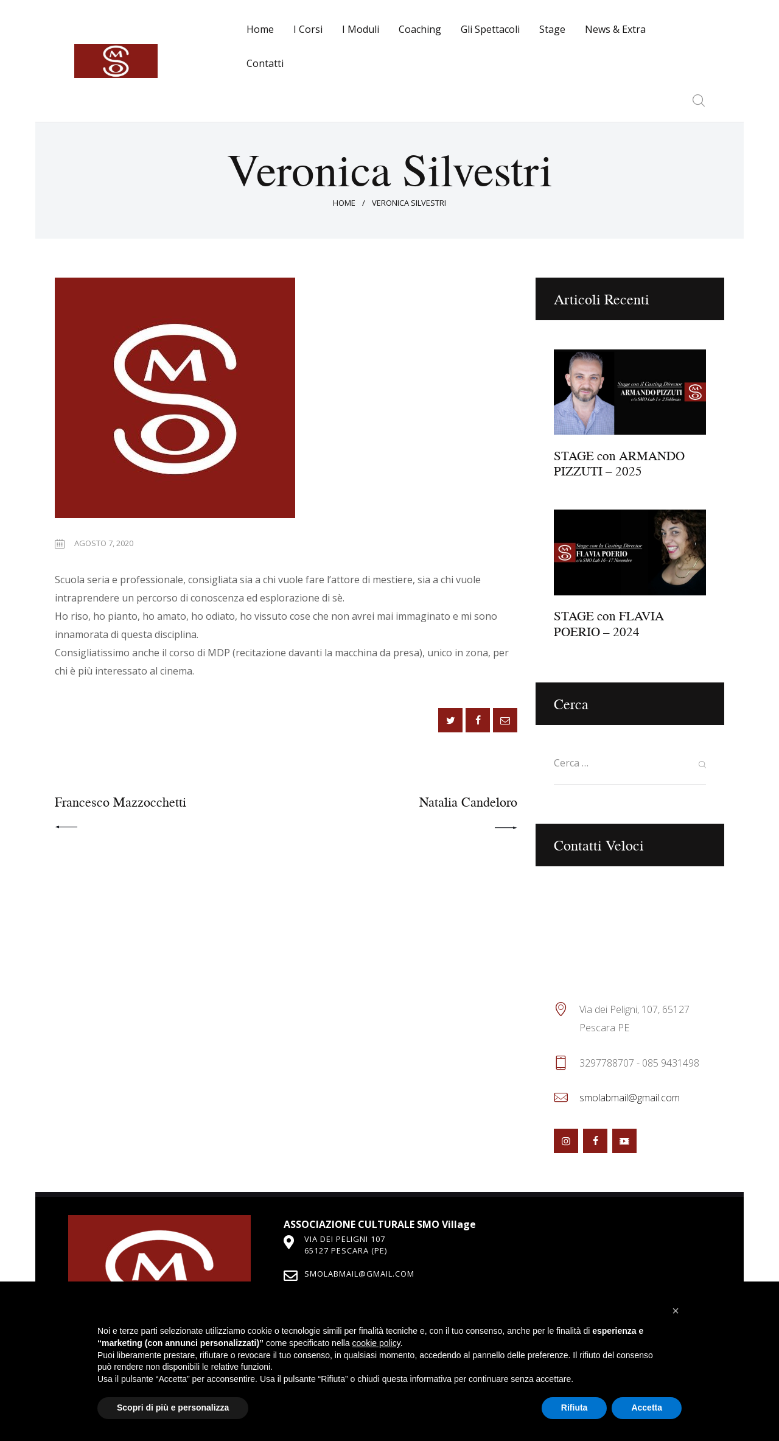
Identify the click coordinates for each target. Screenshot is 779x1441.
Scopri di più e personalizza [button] (173, 1407)
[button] (675, 1310)
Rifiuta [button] (574, 1407)
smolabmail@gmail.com (629, 1097)
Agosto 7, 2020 (103, 543)
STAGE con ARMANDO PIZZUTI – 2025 (619, 464)
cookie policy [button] (376, 1343)
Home (344, 202)
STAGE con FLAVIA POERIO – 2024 (609, 624)
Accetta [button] (646, 1407)
